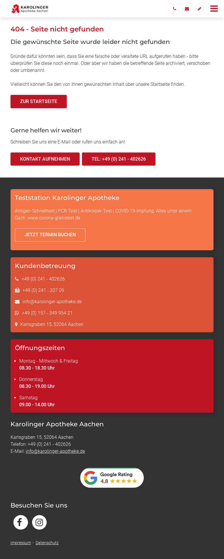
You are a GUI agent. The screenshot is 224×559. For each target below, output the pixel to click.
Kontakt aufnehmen (45, 159)
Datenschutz (47, 542)
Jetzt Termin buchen (50, 234)
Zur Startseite (38, 101)
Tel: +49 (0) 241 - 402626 (119, 159)
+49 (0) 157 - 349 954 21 (47, 313)
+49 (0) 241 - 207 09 (43, 290)
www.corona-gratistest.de (54, 218)
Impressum (20, 542)
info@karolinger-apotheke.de (52, 301)
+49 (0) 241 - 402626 (43, 279)
